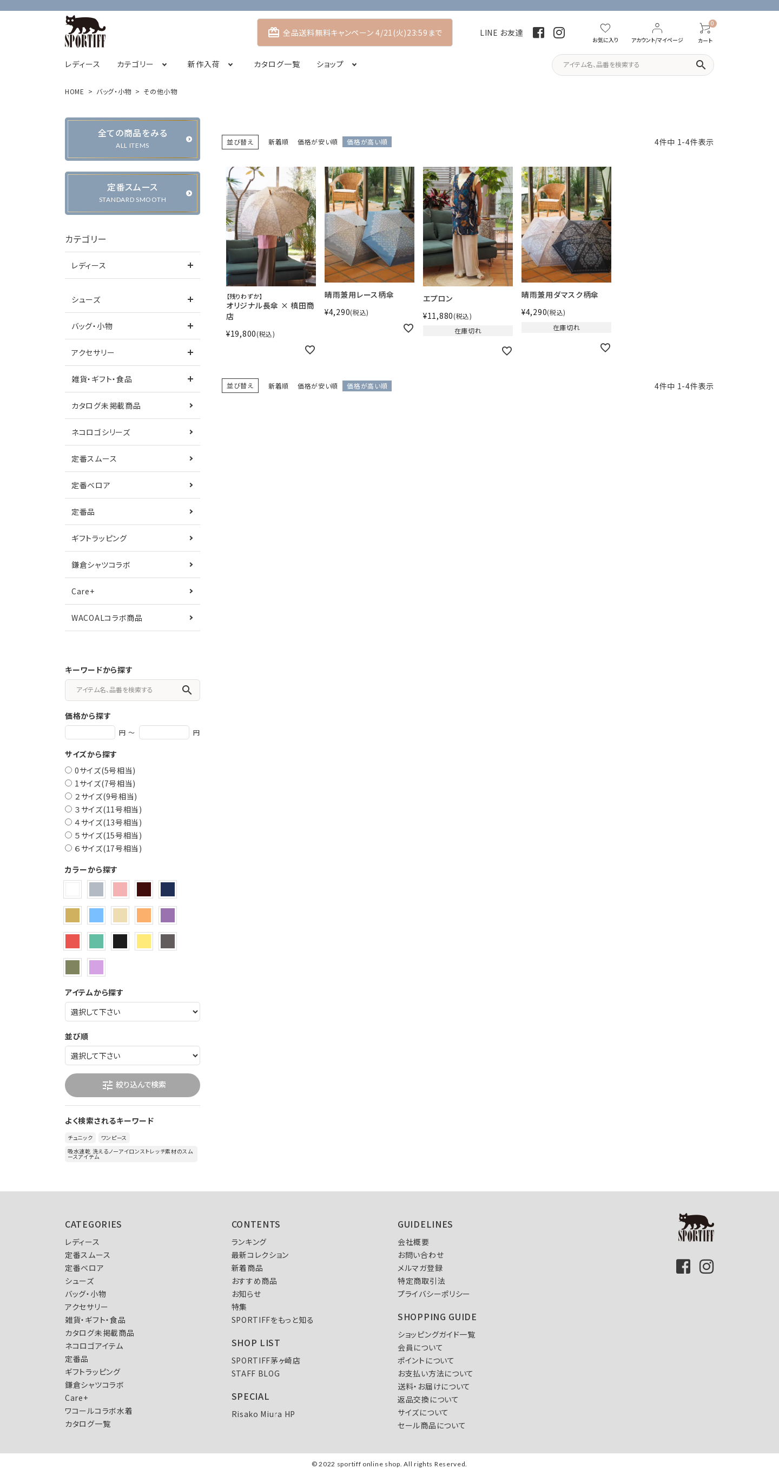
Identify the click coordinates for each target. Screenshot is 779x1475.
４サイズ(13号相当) (108, 822)
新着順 (278, 141)
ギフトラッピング (99, 538)
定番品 (83, 511)
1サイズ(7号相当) (105, 783)
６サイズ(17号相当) (108, 848)
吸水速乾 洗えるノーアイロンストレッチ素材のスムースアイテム (130, 1154)
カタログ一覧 (87, 1423)
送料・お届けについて (434, 1386)
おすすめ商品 (255, 1280)
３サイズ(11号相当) (108, 809)
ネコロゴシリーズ (100, 432)
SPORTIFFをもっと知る (273, 1319)
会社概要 (414, 1241)
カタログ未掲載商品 (106, 405)
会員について (420, 1347)
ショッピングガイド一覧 (437, 1334)
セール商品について (432, 1425)
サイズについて (423, 1412)
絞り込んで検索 (133, 1085)
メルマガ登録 (420, 1267)
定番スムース (94, 458)
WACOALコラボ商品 (107, 617)
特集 (239, 1306)
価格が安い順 (318, 141)
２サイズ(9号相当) (106, 796)
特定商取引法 (421, 1280)
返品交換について (428, 1399)
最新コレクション (260, 1254)
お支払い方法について (436, 1373)
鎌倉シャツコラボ (101, 564)
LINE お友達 (502, 32)
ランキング (249, 1241)
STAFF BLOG (256, 1373)
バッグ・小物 (113, 91)
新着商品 (247, 1267)
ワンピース (114, 1137)
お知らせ (246, 1293)
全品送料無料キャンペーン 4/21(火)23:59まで (355, 32)
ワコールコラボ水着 (99, 1410)
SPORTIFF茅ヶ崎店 (266, 1360)
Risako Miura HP (264, 1413)
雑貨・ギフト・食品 (101, 378)
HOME (74, 91)
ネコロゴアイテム (94, 1345)
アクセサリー (93, 352)
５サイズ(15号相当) (108, 835)
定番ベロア (91, 485)
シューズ (86, 299)
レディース (89, 265)
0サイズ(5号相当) (105, 770)
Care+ (83, 591)
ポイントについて (426, 1360)
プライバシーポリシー (434, 1293)
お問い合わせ (421, 1254)
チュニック (80, 1137)
